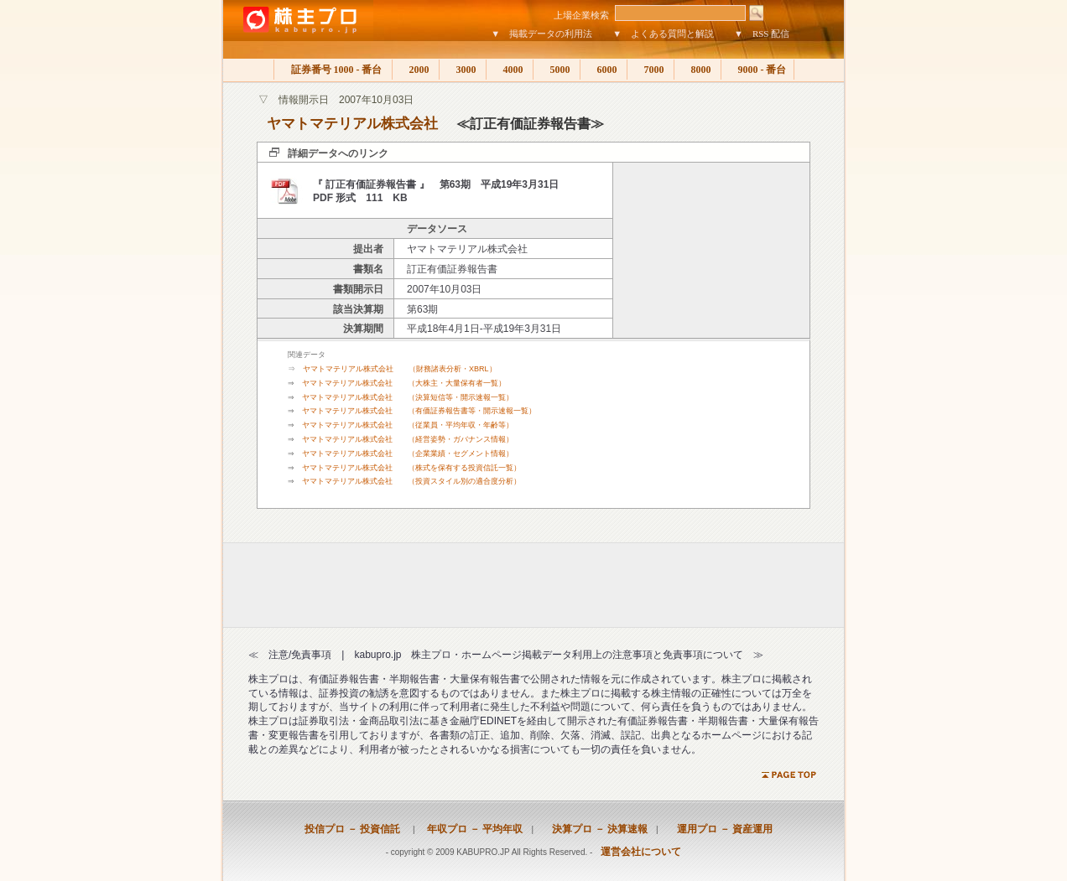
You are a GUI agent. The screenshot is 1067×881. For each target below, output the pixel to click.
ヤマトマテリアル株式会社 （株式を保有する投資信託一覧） (411, 468)
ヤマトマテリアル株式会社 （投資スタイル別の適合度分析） (411, 481)
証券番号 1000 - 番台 (333, 69)
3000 (462, 69)
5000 (556, 69)
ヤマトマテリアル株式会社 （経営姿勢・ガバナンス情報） (407, 439)
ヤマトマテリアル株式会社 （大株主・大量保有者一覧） (404, 383)
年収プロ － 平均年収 (470, 829)
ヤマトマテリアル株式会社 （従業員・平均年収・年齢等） (407, 425)
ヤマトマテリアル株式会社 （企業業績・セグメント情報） (407, 453)
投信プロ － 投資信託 (352, 829)
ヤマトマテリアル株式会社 (352, 124)
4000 (509, 69)
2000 (415, 69)
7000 (650, 69)
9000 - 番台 (757, 69)
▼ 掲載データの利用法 (541, 34)
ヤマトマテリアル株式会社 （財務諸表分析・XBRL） (400, 369)
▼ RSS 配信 (761, 34)
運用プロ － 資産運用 (720, 829)
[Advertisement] (711, 250)
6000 (603, 69)
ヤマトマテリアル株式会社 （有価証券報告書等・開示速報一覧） (419, 411)
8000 (697, 69)
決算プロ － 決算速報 (595, 829)
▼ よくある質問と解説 (663, 34)
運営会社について (641, 852)
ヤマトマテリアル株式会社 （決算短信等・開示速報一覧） (407, 397)
